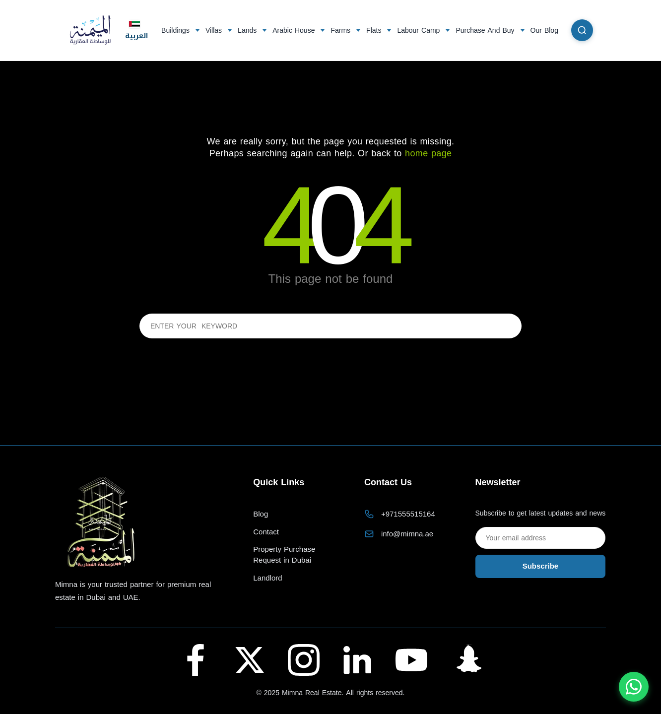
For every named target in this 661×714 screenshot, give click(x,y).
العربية (136, 30)
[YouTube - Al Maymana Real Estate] (411, 660)
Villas (213, 30)
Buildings (175, 30)
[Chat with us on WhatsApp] (634, 687)
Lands (247, 30)
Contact (266, 532)
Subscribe (541, 566)
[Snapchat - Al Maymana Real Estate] (465, 660)
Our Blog (544, 30)
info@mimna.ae (407, 534)
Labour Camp (418, 30)
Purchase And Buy (485, 30)
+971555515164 (408, 514)
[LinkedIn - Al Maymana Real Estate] (357, 660)
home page (428, 153)
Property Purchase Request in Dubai (284, 555)
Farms (340, 30)
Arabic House (293, 30)
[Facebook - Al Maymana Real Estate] (195, 660)
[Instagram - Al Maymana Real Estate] (304, 660)
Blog (260, 514)
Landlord (267, 578)
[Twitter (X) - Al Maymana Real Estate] (249, 660)
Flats (373, 30)
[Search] (582, 30)
